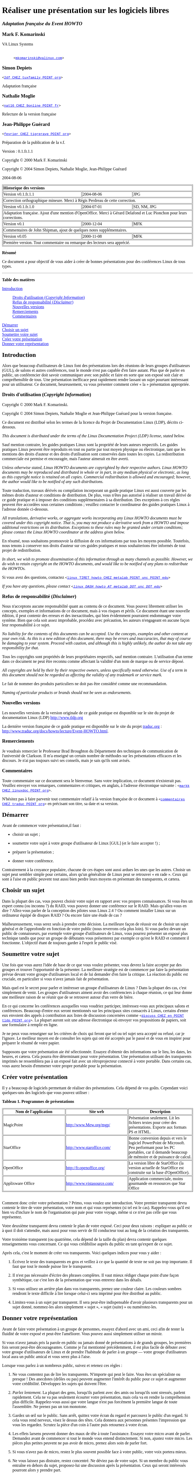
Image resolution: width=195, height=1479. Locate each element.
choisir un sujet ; (26, 836)
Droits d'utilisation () (48, 300)
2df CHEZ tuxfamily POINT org (32, 78)
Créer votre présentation (22, 341)
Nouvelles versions (28, 309)
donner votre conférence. (33, 863)
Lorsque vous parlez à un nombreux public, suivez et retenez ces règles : (62, 1368)
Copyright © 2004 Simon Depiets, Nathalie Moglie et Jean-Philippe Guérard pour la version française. (87, 416)
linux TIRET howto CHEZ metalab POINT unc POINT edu (117, 579)
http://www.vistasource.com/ (90, 1186)
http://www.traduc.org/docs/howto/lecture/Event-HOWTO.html (55, 733)
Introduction (12, 291)
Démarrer (10, 327)
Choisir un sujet (15, 332)
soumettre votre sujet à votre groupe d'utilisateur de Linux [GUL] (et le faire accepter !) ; (86, 845)
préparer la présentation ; (33, 854)
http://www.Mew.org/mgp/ (88, 1127)
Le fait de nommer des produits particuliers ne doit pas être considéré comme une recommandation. (84, 686)
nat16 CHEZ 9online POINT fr (31, 107)
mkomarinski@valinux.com (39, 57)
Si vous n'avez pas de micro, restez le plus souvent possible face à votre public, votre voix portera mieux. (99, 1454)
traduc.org (151, 728)
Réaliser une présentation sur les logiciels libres (85, 10)
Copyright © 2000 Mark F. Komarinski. (35, 407)
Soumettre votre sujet (20, 337)
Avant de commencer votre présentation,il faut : (41, 828)
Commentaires (24, 318)
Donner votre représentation (25, 346)
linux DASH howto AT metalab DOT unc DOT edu (116, 588)
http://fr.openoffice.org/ (85, 1170)
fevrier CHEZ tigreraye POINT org (36, 136)
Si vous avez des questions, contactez (34, 579)
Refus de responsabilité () (42, 304)
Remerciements (25, 314)
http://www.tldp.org (66, 720)
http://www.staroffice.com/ (88, 1150)
